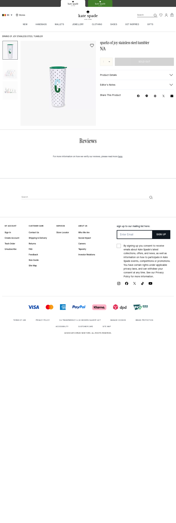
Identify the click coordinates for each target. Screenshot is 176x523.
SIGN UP (161, 234)
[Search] (142, 15)
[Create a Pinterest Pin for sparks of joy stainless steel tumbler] (155, 96)
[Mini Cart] (172, 15)
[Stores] (20, 15)
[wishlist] (92, 45)
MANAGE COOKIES (118, 320)
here (120, 156)
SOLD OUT (144, 61)
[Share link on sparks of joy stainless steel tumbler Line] (147, 96)
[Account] (166, 15)
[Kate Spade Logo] (88, 15)
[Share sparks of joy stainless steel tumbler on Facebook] (138, 96)
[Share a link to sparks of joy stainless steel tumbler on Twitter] (163, 96)
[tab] (73, 3)
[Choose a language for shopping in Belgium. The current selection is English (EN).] (8, 15)
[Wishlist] (161, 15)
